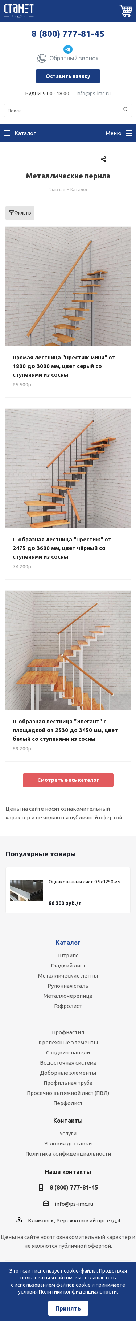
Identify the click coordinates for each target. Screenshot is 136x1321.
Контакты (68, 1120)
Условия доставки (68, 1143)
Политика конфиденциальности (68, 1154)
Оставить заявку (68, 76)
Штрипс (68, 955)
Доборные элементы (68, 1073)
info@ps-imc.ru (94, 93)
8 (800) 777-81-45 (68, 34)
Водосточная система (68, 1063)
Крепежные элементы (68, 1042)
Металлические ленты (68, 976)
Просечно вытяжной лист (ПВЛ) (68, 1093)
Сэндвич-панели (68, 1052)
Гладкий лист (68, 965)
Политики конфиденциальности (78, 1292)
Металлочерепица (68, 996)
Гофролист (68, 1006)
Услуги (68, 1133)
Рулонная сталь (68, 986)
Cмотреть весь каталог (68, 780)
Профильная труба (68, 1083)
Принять (68, 1308)
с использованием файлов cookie (51, 1285)
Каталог (68, 942)
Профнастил (68, 1032)
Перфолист (68, 1103)
